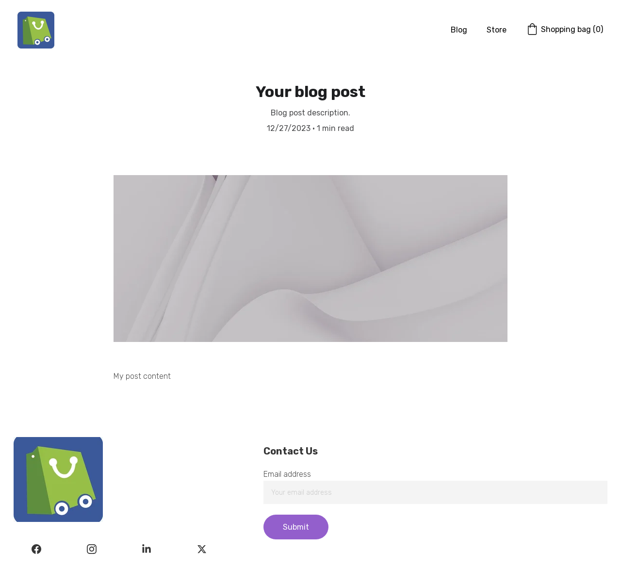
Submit (296, 527)
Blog (459, 29)
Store (497, 29)
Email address (287, 474)
